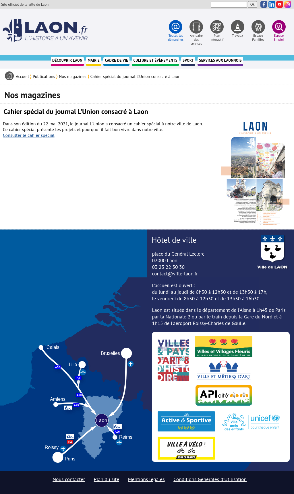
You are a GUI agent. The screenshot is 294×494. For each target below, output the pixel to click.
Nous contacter (69, 479)
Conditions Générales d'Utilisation (210, 479)
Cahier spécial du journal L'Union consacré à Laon (135, 76)
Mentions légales (146, 479)
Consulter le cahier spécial (29, 135)
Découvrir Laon (67, 60)
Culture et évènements (155, 60)
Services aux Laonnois (220, 60)
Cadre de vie (116, 60)
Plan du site (106, 479)
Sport (188, 60)
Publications (44, 76)
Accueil (22, 76)
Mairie (94, 60)
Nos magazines (72, 76)
